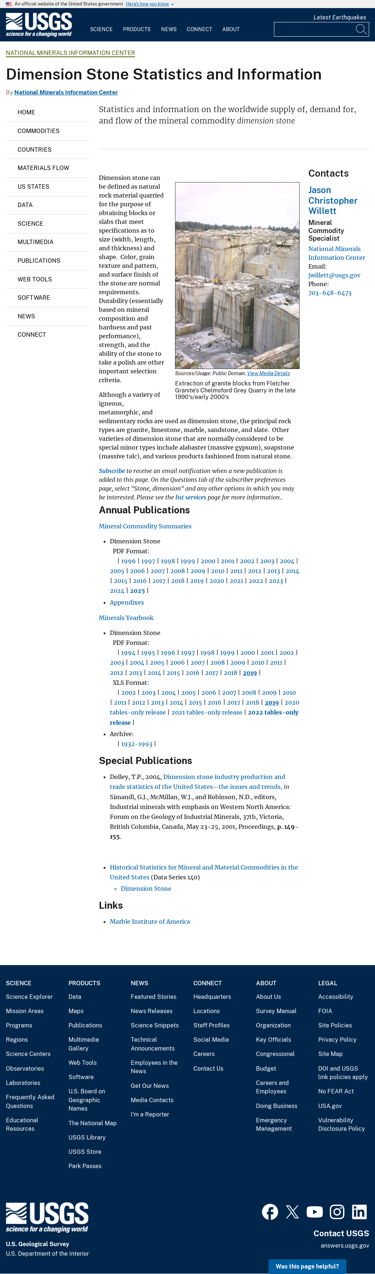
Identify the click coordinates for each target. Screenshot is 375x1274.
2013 (273, 571)
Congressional (275, 1053)
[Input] (321, 29)
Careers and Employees (272, 1087)
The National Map (92, 1123)
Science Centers (28, 1053)
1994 (128, 652)
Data (25, 205)
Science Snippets (155, 1025)
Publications (39, 260)
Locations (206, 1011)
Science (101, 29)
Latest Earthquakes (339, 17)
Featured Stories (154, 996)
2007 (158, 571)
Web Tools (35, 279)
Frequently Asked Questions (30, 1101)
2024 (117, 590)
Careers (204, 1053)
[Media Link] (237, 276)
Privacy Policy (337, 1039)
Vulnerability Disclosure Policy (341, 1125)
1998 (168, 561)
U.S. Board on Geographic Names (86, 1100)
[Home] (39, 35)
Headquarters (212, 996)
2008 (177, 571)
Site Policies (335, 1025)
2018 (178, 580)
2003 (267, 561)
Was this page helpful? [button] (307, 1266)
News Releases (151, 1011)
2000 (208, 561)
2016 (140, 580)
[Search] (361, 29)
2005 (117, 571)
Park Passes (84, 1166)
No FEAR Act (336, 1091)
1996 (128, 561)
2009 (197, 571)
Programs (19, 1025)
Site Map (330, 1053)
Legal (327, 983)
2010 (217, 571)
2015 (120, 580)
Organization (273, 1025)
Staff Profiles (211, 1025)
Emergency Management (274, 1125)
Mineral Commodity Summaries (145, 526)
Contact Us (208, 1068)
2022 (256, 580)
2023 (276, 580)
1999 (188, 561)
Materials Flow (43, 168)
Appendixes (127, 602)
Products (137, 29)
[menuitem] (101, 24)
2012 (254, 571)
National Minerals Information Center (70, 52)
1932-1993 (136, 743)
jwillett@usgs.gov (334, 275)
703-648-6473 (330, 292)
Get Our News (150, 1085)
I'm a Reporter (150, 1114)
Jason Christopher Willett (333, 200)
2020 (216, 580)
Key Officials (273, 1039)
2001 (227, 561)
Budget (266, 1068)
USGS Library (87, 1137)
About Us (268, 996)
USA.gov (330, 1106)
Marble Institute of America (150, 921)
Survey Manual (276, 1011)
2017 (159, 580)
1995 (148, 652)
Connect (199, 29)
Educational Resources (22, 1125)
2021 (236, 580)
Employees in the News (154, 1067)
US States (33, 186)
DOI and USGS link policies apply (343, 1073)
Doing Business (276, 1106)
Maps (75, 1011)
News (169, 29)
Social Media (211, 1039)
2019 (197, 580)
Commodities (39, 131)
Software (34, 297)
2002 (247, 561)
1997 (148, 561)
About (231, 29)
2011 (236, 571)
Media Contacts (152, 1100)
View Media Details (268, 373)
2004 (287, 561)
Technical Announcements (153, 1044)
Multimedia (35, 242)
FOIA (325, 1011)
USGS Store (84, 1151)
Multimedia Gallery (83, 1044)
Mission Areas (25, 1011)
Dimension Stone (146, 888)
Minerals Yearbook (126, 617)
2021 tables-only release (206, 712)
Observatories (25, 1068)
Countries (35, 149)
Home (26, 112)
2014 (292, 571)
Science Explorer (29, 996)
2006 (137, 571)
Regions (17, 1039)
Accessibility (335, 996)
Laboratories (23, 1082)
